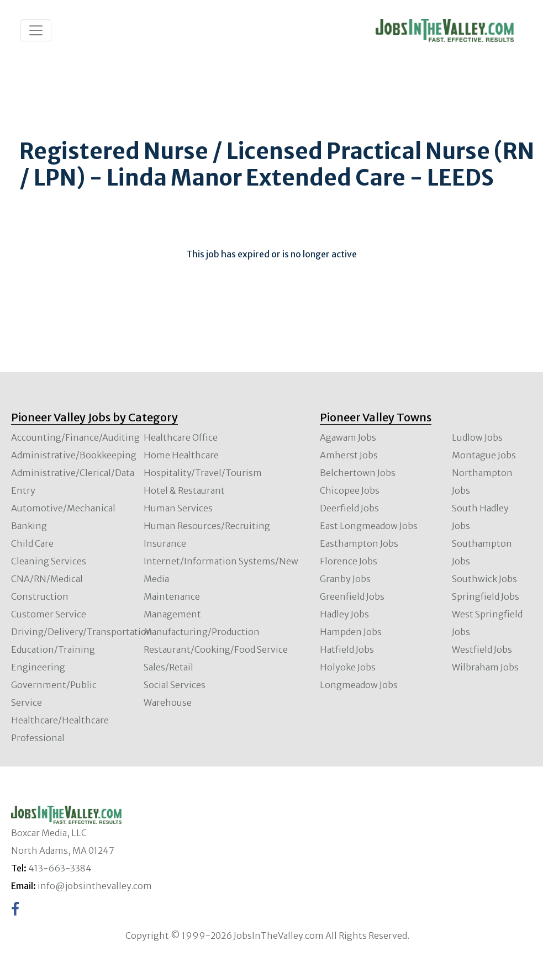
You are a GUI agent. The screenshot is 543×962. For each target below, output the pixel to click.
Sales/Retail (168, 667)
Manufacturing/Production (202, 631)
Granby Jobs (345, 578)
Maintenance (172, 596)
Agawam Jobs (348, 437)
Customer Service (48, 614)
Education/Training (53, 649)
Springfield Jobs (485, 596)
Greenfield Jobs (352, 596)
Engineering (38, 667)
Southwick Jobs (484, 578)
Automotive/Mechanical (63, 508)
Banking (29, 525)
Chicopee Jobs (349, 490)
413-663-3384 (60, 868)
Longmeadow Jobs (359, 684)
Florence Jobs (348, 561)
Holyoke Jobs (348, 667)
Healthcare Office (181, 437)
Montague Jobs (484, 455)
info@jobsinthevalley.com (95, 885)
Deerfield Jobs (349, 508)
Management (172, 614)
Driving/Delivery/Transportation (81, 631)
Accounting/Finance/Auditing (75, 437)
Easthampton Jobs (359, 543)
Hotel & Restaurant (184, 490)
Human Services (178, 508)
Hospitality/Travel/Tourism (203, 472)
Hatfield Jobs (347, 649)
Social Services (174, 684)
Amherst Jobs (349, 455)
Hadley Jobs (344, 614)
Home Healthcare (181, 455)
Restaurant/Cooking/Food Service (216, 649)
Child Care (32, 543)
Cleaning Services (48, 561)
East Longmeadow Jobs (369, 525)
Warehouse (168, 702)
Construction (39, 596)
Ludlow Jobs (477, 437)
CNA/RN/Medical (47, 578)
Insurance (165, 543)
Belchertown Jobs (358, 472)
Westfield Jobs (482, 649)
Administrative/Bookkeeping (73, 455)
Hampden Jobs (351, 631)
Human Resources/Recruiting (207, 525)
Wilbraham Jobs (485, 667)
